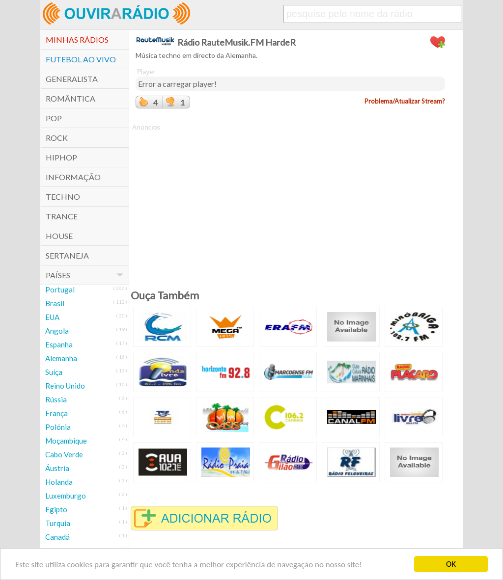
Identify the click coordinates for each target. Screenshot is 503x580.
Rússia (56, 399)
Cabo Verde (64, 454)
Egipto (56, 509)
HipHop (61, 157)
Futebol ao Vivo (81, 59)
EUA (52, 317)
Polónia (58, 426)
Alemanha (61, 358)
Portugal (60, 289)
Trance (62, 216)
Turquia (57, 523)
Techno (63, 196)
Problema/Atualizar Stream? (404, 101)
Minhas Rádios (77, 39)
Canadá (57, 536)
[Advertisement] (290, 200)
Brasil (54, 303)
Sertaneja (67, 255)
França (56, 413)
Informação (73, 177)
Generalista (72, 78)
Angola (57, 330)
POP (54, 118)
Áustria (57, 468)
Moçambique (66, 440)
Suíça (53, 372)
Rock (57, 137)
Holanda (59, 481)
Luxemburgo (65, 495)
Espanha (59, 344)
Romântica (70, 98)
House (59, 235)
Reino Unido (65, 385)
